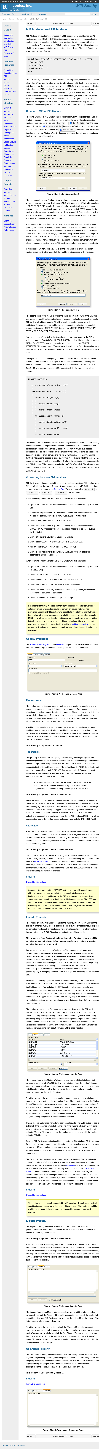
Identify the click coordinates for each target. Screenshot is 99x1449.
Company (43, 14)
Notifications (9, 139)
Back (31, 23)
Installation (8, 44)
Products (15, 14)
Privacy (22, 1440)
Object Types (9, 130)
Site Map (5, 1440)
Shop (81, 1)
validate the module (80, 622)
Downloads (88, 1)
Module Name (36, 642)
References (9, 230)
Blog (95, 1)
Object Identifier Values (7, 79)
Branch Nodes (10, 127)
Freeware (6, 14)
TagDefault (47, 642)
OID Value (60, 642)
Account (75, 1)
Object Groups (10, 142)
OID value (70, 1160)
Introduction (9, 41)
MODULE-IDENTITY (43, 858)
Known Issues (10, 227)
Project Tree (59, 487)
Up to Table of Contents (63, 23)
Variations (8, 176)
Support (34, 14)
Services (25, 14)
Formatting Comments (35, 1378)
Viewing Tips (14, 1440)
